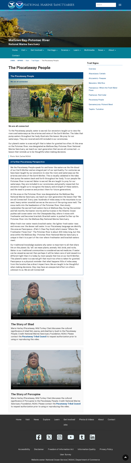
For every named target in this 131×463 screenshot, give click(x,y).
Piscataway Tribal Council (34, 336)
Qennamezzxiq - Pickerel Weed (101, 104)
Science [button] (65, 50)
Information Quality (87, 449)
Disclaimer (39, 449)
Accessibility (24, 449)
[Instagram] (59, 439)
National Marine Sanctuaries (48, 5)
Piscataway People (96, 100)
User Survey (65, 454)
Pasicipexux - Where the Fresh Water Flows (103, 89)
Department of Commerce (88, 460)
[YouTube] (71, 439)
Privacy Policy (106, 449)
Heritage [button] (52, 50)
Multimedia (89, 50)
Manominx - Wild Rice (97, 83)
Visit (27, 60)
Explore (46, 419)
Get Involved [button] (37, 50)
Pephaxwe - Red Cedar (97, 95)
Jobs (65, 425)
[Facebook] (39, 439)
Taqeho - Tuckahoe (96, 109)
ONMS (12, 60)
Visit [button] (24, 50)
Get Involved (69, 419)
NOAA (71, 460)
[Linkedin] (92, 439)
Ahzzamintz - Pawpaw (97, 78)
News (36, 419)
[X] (49, 439)
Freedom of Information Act (61, 449)
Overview (92, 69)
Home (15, 50)
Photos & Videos (86, 419)
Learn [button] (77, 50)
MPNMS (20, 60)
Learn (56, 419)
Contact (16, 55)
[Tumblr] (82, 439)
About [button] (112, 50)
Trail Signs (35, 60)
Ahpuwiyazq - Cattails (97, 74)
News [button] (101, 50)
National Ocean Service (56, 460)
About (101, 419)
